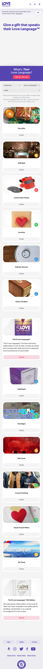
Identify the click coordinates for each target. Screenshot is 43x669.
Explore (21, 357)
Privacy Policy (21, 655)
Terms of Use (11, 655)
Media (21, 642)
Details (21, 135)
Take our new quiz (21, 77)
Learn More (19, 13)
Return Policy (31, 655)
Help (8, 642)
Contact (34, 642)
